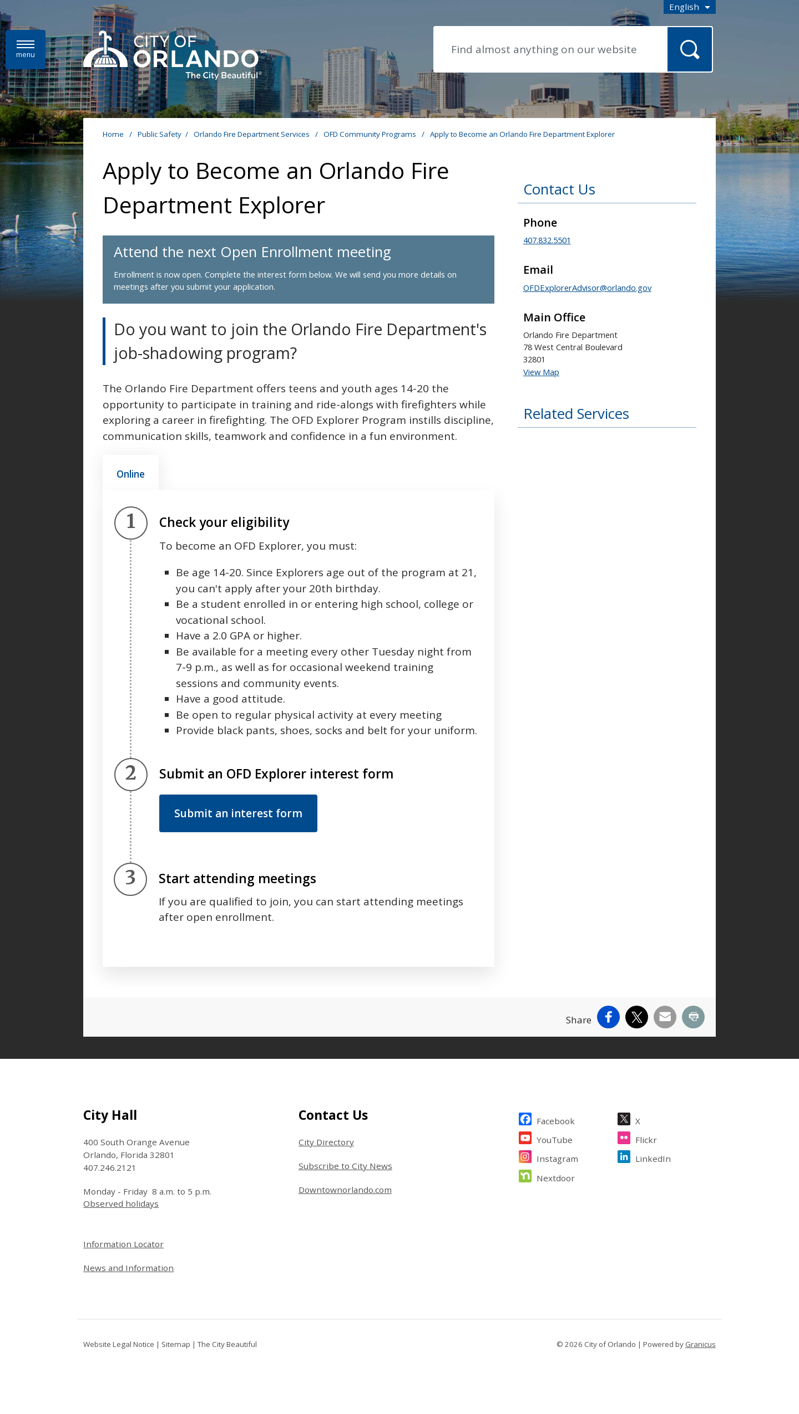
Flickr (646, 1138)
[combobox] (690, 7)
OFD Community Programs (370, 134)
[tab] (131, 472)
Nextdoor (556, 1177)
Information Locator (123, 1243)
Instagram (557, 1157)
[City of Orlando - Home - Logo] (174, 55)
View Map (541, 371)
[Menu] (25, 49)
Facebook (556, 1119)
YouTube (555, 1138)
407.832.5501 (547, 239)
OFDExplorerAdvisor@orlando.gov (587, 287)
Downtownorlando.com (345, 1189)
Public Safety (159, 134)
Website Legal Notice (118, 1344)
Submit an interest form (238, 813)
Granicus (700, 1344)
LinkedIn (653, 1157)
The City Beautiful (227, 1344)
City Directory (326, 1141)
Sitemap (175, 1344)
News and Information (128, 1267)
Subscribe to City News (345, 1165)
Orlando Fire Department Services (252, 134)
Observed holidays (121, 1203)
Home (113, 134)
